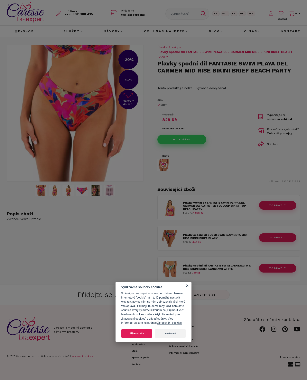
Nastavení (170, 333)
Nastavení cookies (82, 356)
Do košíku (182, 139)
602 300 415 (79, 14)
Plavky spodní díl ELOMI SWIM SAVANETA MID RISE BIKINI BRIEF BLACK (215, 236)
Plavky (173, 47)
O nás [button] (250, 31)
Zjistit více (205, 294)
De (242, 14)
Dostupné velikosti (173, 128)
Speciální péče (140, 357)
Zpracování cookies (169, 323)
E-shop (24, 31)
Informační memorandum (184, 352)
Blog (214, 31)
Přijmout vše (136, 333)
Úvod (161, 47)
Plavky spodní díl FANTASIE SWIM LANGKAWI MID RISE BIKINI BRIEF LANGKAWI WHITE (217, 267)
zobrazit (277, 205)
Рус (225, 14)
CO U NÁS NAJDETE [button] (164, 31)
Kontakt (290, 31)
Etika (134, 351)
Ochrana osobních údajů (55, 356)
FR (234, 14)
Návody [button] (112, 31)
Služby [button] (71, 31)
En (216, 14)
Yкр (251, 14)
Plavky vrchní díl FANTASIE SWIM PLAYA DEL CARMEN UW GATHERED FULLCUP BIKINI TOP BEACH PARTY (214, 206)
